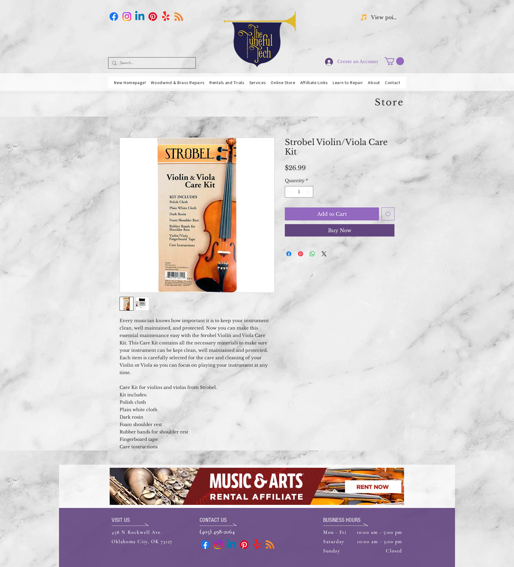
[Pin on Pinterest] (300, 254)
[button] (394, 61)
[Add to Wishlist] (387, 213)
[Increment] (308, 191)
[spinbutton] (299, 191)
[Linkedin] (139, 16)
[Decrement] (289, 191)
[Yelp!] (165, 16)
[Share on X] (324, 254)
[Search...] (151, 63)
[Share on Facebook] (289, 254)
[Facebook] (114, 16)
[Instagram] (127, 16)
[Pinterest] (152, 16)
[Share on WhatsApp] (312, 254)
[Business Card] (178, 16)
